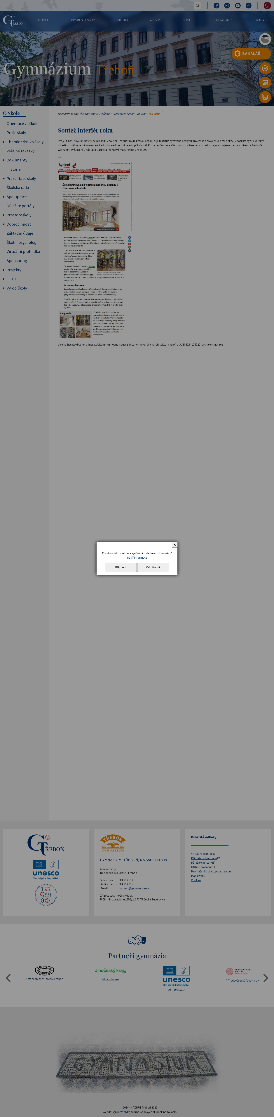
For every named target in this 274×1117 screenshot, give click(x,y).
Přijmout (121, 567)
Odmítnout (153, 567)
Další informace (137, 557)
